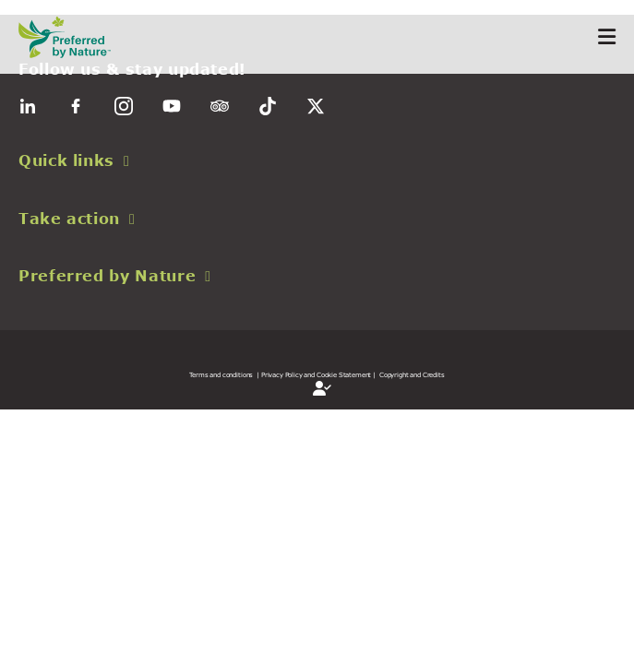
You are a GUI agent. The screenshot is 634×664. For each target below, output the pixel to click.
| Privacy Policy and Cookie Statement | (316, 374)
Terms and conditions (221, 374)
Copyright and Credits (412, 374)
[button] (317, 160)
